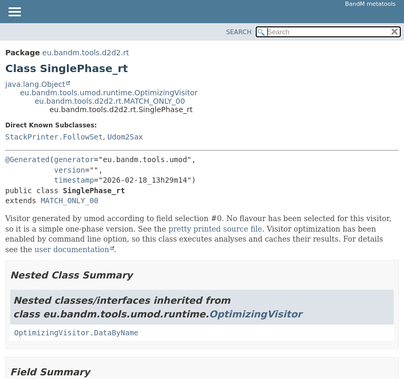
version (69, 170)
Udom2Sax (125, 137)
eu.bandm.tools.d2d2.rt (85, 52)
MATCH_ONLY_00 (69, 200)
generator (74, 159)
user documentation (72, 249)
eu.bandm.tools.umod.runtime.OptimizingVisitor (108, 92)
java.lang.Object (35, 84)
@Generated (27, 159)
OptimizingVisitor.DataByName (76, 332)
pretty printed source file (215, 229)
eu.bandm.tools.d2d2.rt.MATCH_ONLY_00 (110, 101)
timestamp (74, 180)
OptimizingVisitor (255, 314)
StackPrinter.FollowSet (54, 137)
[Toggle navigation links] (14, 12)
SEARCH (239, 32)
